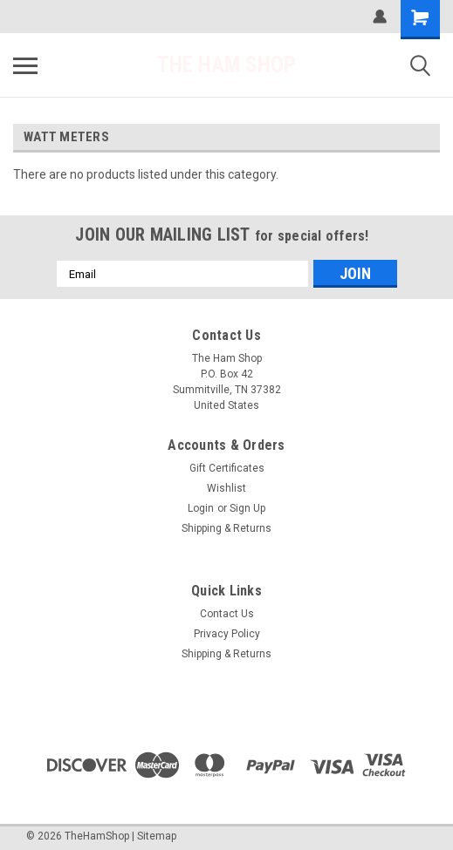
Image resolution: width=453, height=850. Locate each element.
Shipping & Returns (226, 528)
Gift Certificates (226, 468)
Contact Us (227, 614)
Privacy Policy (227, 634)
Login (201, 508)
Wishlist (226, 488)
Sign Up (247, 508)
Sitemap (156, 836)
